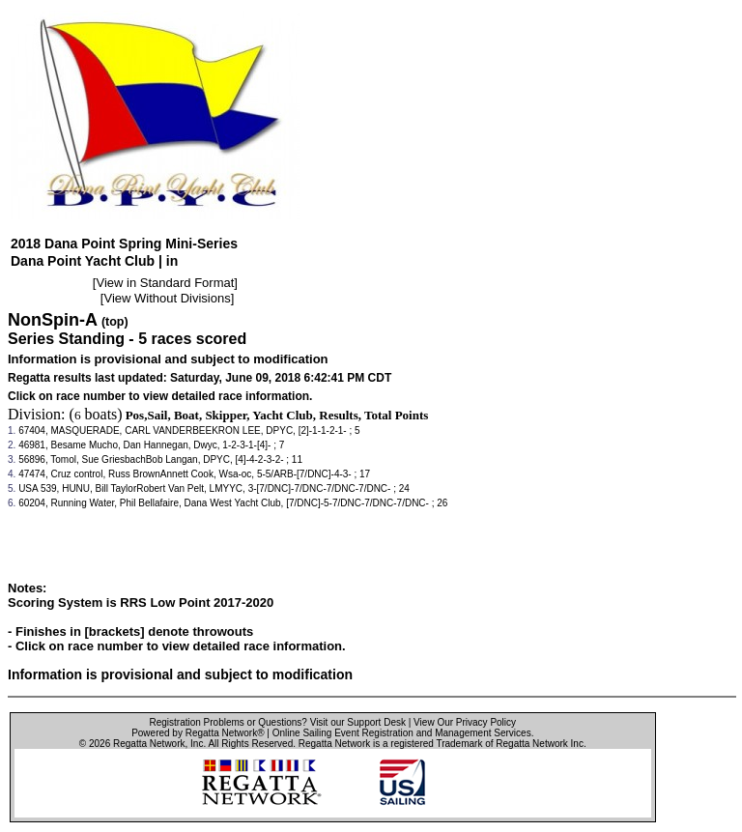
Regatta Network (149, 743)
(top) (114, 322)
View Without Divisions (166, 298)
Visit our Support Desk (358, 722)
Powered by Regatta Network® (197, 733)
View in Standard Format (165, 282)
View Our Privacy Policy (465, 722)
